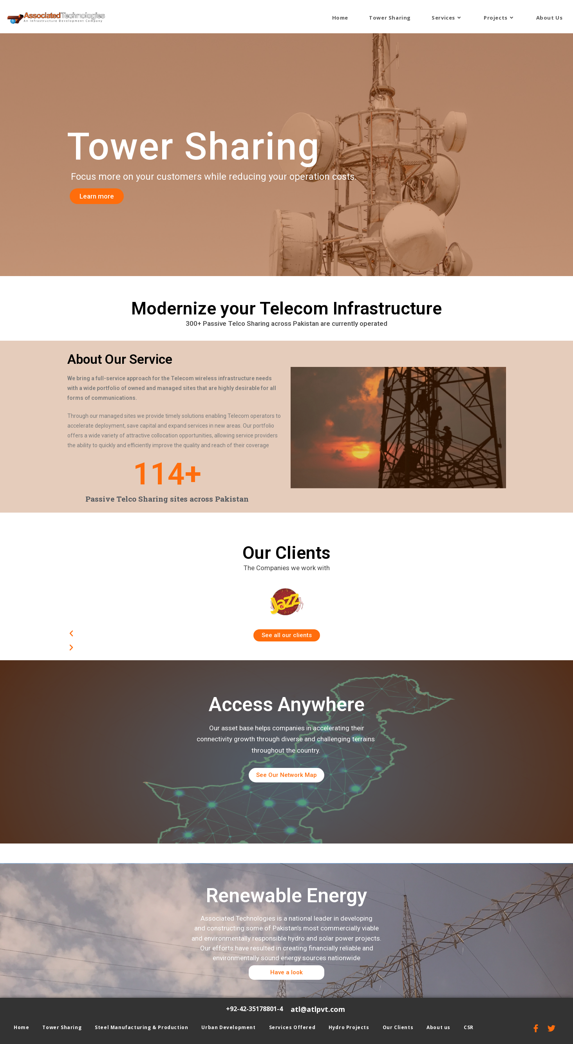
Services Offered (292, 1027)
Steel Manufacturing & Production (141, 1027)
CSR (469, 1027)
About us (438, 1027)
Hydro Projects (349, 1027)
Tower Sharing (61, 1027)
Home (21, 1027)
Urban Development (228, 1027)
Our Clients (398, 1027)
